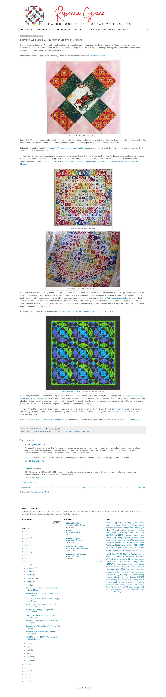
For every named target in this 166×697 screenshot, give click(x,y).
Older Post (141, 488)
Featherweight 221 (113, 545)
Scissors (109, 575)
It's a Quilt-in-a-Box (73, 533)
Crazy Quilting (110, 533)
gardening (119, 589)
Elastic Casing (139, 540)
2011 (27, 678)
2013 (27, 671)
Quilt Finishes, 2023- (80, 29)
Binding (134, 525)
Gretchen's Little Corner (76, 554)
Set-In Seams (134, 575)
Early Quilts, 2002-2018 (44, 29)
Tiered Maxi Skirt (130, 582)
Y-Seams (129, 587)
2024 (27, 538)
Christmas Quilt (138, 528)
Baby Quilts (132, 523)
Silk (122, 580)
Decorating (111, 537)
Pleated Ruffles (115, 566)
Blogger (87, 688)
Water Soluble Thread (117, 587)
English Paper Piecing (123, 542)
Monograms (124, 562)
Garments (118, 547)
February (30, 657)
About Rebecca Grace (27, 29)
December (31, 568)
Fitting (123, 545)
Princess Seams (135, 566)
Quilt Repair (116, 570)
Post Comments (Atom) (40, 492)
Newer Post (25, 488)
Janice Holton (31, 469)
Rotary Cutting (114, 572)
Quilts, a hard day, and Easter (77, 548)
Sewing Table (116, 580)
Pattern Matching (122, 564)
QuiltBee (69, 531)
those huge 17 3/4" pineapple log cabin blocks (63, 148)
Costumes (132, 530)
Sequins (126, 575)
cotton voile (110, 589)
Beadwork (116, 525)
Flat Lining (129, 545)
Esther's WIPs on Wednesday (48, 420)
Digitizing (127, 538)
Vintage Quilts (131, 584)
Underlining (140, 582)
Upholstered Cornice (112, 584)
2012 (27, 674)
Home (83, 488)
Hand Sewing (139, 547)
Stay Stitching (133, 580)
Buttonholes (117, 528)
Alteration (109, 523)
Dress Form (110, 540)
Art (124, 523)
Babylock (141, 523)
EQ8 (132, 540)
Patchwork (110, 564)
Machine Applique (130, 554)
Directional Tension (137, 538)
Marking (116, 559)
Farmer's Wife (43, 431)
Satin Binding (139, 572)
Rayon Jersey (135, 570)
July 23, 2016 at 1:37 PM (34, 461)
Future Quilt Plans (108, 29)
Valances (122, 584)
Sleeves (126, 580)
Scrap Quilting (118, 575)
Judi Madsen (53, 431)
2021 (27, 548)
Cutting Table (132, 535)
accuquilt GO (139, 587)
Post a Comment (29, 483)
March (29, 653)
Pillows (141, 564)
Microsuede (123, 559)
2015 (27, 664)
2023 (27, 541)
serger (116, 592)
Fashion (141, 542)
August (30, 582)
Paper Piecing (63, 431)
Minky (130, 559)
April (29, 650)
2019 (27, 555)
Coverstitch (140, 530)
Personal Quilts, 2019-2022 (62, 29)
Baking (108, 525)
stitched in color (73, 523)
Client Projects (113, 530)
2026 (27, 531)
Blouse (141, 525)
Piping (108, 566)
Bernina (125, 525)
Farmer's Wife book (98, 56)
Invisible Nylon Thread (115, 551)
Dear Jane (26, 159)
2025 (27, 535)
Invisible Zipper (131, 551)
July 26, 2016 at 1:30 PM (34, 478)
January (30, 660)
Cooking (124, 530)
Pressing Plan (125, 566)
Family (135, 542)
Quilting (125, 569)
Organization (139, 562)
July (28, 585)
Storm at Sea (85, 431)
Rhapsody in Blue (72, 556)
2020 (27, 552)
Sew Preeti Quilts (73, 539)
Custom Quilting (114, 535)
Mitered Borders (139, 559)
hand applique (132, 589)
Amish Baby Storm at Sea (71, 391)
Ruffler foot (124, 572)
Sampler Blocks (74, 431)
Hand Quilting (128, 547)
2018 (27, 558)
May (28, 647)
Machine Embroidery (123, 556)
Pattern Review (133, 564)
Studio (115, 582)
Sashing (131, 572)
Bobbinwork (109, 528)
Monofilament (110, 562)
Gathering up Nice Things (75, 525)
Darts (142, 535)
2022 (27, 545)
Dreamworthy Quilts (74, 546)
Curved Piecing (121, 533)
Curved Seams (133, 533)
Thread (121, 582)
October (30, 575)
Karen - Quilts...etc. (33, 445)
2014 (27, 668)
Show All (99, 561)
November (31, 571)
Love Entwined (136, 420)
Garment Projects (122, 29)
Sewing (117, 577)
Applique (118, 522)
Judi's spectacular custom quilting (121, 298)
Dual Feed (125, 540)
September (31, 578)
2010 (27, 681)
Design (120, 537)
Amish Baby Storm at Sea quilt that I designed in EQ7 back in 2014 (84, 311)
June (29, 643)
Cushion (141, 533)
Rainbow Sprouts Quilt (74, 541)
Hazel (123, 420)
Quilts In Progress (94, 29)
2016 (27, 565)
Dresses (118, 540)
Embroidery (110, 542)
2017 (27, 562)
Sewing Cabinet (129, 577)
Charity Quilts (126, 528)
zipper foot (122, 592)
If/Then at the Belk (122, 409)
